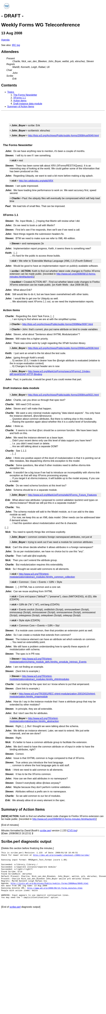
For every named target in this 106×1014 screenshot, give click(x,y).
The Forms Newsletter (25, 95)
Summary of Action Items (20, 106)
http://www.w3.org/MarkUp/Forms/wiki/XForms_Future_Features (62, 495)
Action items (19, 100)
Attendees (10, 52)
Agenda (5, 40)
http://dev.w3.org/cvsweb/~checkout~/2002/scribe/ (61, 855)
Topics (10, 92)
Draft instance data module (27, 103)
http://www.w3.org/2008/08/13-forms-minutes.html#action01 (64, 819)
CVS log (72, 830)
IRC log (16, 45)
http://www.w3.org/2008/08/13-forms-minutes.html (55, 888)
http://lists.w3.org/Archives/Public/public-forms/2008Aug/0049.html (63, 135)
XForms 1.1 (19, 97)
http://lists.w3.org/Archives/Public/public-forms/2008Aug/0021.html (63, 395)
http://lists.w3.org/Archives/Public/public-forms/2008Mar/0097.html (57, 324)
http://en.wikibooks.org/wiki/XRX (36, 180)
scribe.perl (45, 830)
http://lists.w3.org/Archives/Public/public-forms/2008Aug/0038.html (63, 348)
